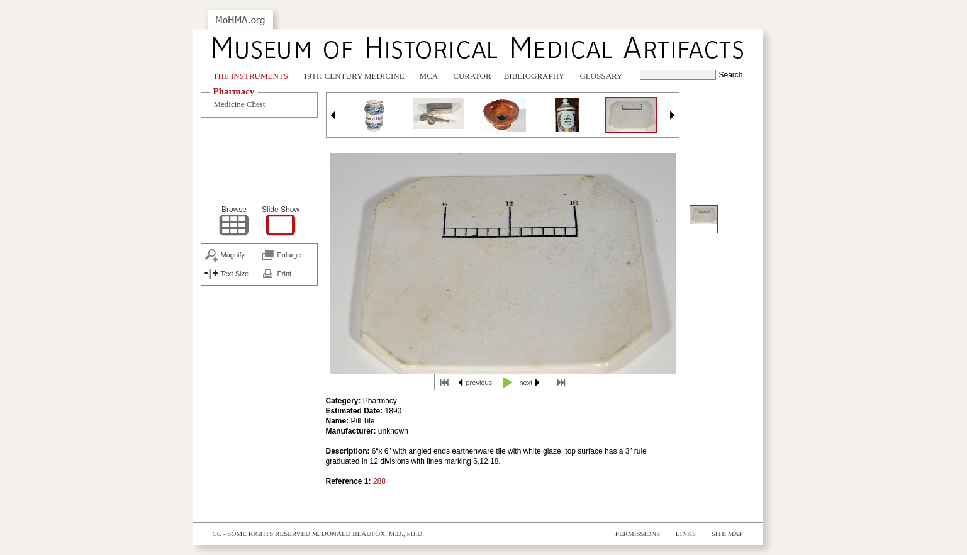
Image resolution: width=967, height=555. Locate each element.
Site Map (727, 533)
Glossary (600, 76)
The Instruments (251, 76)
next (526, 382)
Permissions (638, 533)
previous (479, 382)
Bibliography (534, 76)
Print (284, 274)
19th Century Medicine (354, 76)
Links (686, 533)
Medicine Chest (240, 104)
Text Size (235, 274)
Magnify (233, 255)
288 (379, 481)
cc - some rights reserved (262, 533)
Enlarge (289, 255)
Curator (472, 76)
